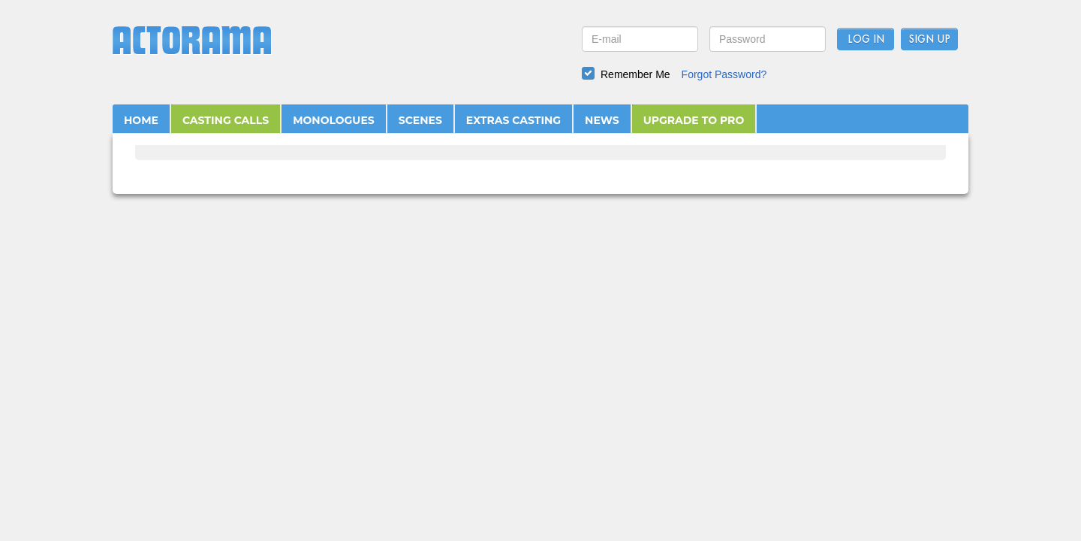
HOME (141, 120)
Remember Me (635, 74)
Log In (866, 40)
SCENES (420, 120)
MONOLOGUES (334, 120)
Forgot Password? (724, 74)
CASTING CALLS (225, 120)
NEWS (602, 120)
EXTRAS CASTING (513, 120)
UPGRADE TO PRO (694, 120)
